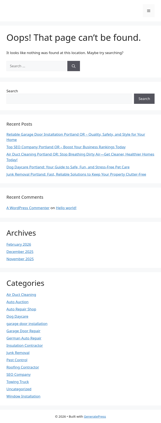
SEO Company (18, 374)
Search (12, 90)
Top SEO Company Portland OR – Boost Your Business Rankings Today (66, 146)
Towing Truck (17, 381)
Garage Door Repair (23, 330)
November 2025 (20, 258)
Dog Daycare (17, 316)
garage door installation (26, 323)
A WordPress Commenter (28, 207)
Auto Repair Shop (21, 309)
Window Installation (23, 396)
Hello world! (66, 207)
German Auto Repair (23, 338)
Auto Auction (17, 301)
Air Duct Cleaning (21, 294)
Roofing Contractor (22, 367)
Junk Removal (18, 352)
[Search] (73, 66)
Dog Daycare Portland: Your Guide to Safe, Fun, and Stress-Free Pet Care (67, 166)
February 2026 (18, 244)
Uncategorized (19, 388)
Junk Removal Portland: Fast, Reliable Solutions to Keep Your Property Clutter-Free (76, 174)
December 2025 (19, 251)
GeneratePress (95, 416)
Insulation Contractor (24, 345)
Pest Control (16, 359)
